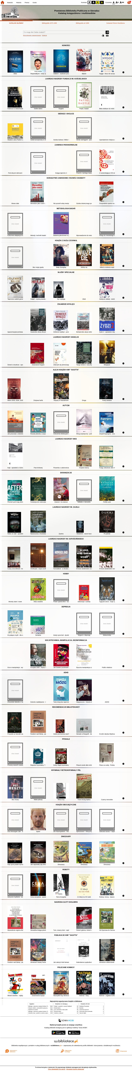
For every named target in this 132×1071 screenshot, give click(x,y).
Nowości (10, 2)
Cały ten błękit (83, 1013)
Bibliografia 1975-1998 (49, 23)
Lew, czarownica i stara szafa (60, 1009)
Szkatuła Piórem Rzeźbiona (115, 23)
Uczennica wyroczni (84, 1009)
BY (102, 2)
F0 (114, 2)
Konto (35, 2)
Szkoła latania (57, 1008)
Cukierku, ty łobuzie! (58, 1013)
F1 (117, 2)
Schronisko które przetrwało (86, 1011)
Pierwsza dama (57, 1011)
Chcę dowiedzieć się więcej (56, 1069)
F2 (122, 2)
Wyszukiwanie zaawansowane (32, 35)
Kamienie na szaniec (33, 1009)
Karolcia (81, 1008)
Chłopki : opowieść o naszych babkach (63, 1006)
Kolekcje (44, 35)
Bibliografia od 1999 (82, 23)
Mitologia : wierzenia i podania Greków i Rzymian (39, 1006)
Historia (18, 2)
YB (98, 2)
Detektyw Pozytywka (84, 1006)
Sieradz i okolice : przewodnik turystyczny (38, 1008)
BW (93, 2)
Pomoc (27, 2)
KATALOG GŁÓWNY (16, 23)
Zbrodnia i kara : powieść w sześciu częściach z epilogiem (41, 1013)
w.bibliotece (56, 1045)
